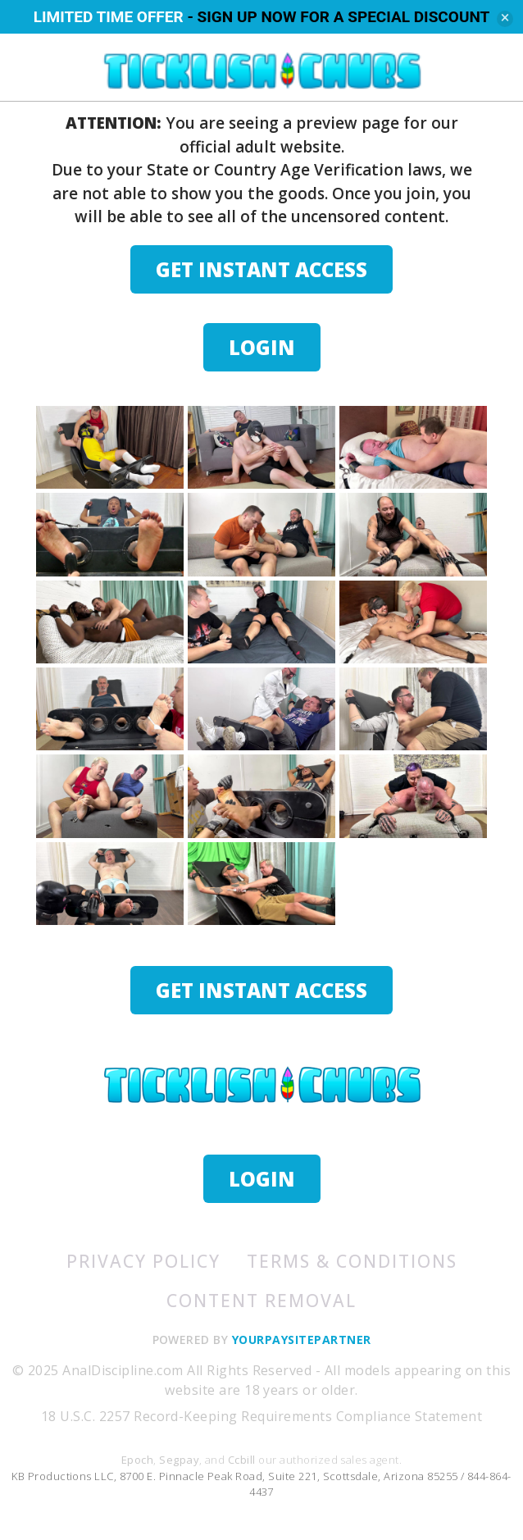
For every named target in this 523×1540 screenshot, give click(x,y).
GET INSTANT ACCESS (261, 269)
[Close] (505, 19)
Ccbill (242, 1459)
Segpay (179, 1459)
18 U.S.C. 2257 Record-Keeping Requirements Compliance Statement (261, 1416)
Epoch (137, 1459)
